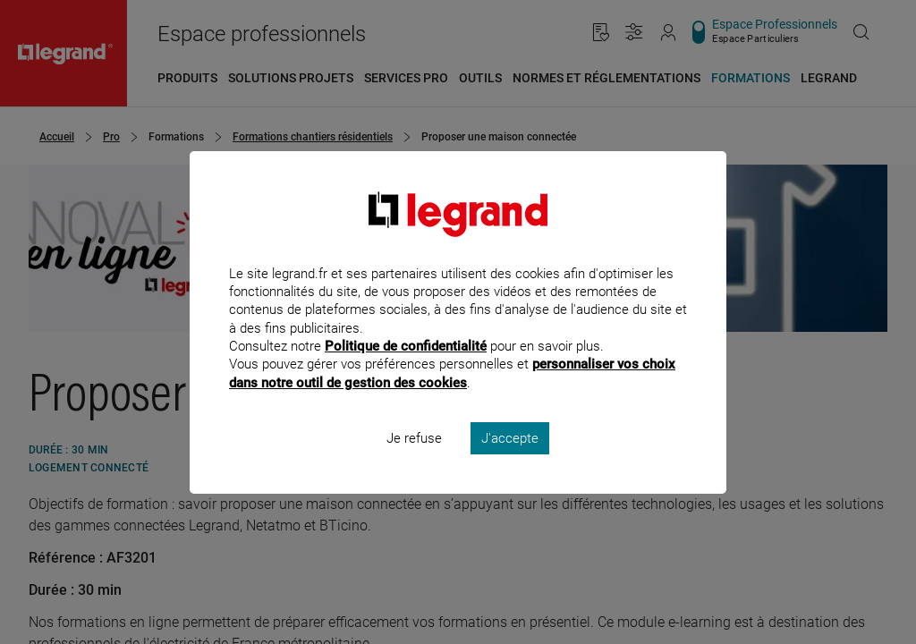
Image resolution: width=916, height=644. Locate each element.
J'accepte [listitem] (510, 461)
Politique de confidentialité (406, 370)
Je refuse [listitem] (414, 461)
